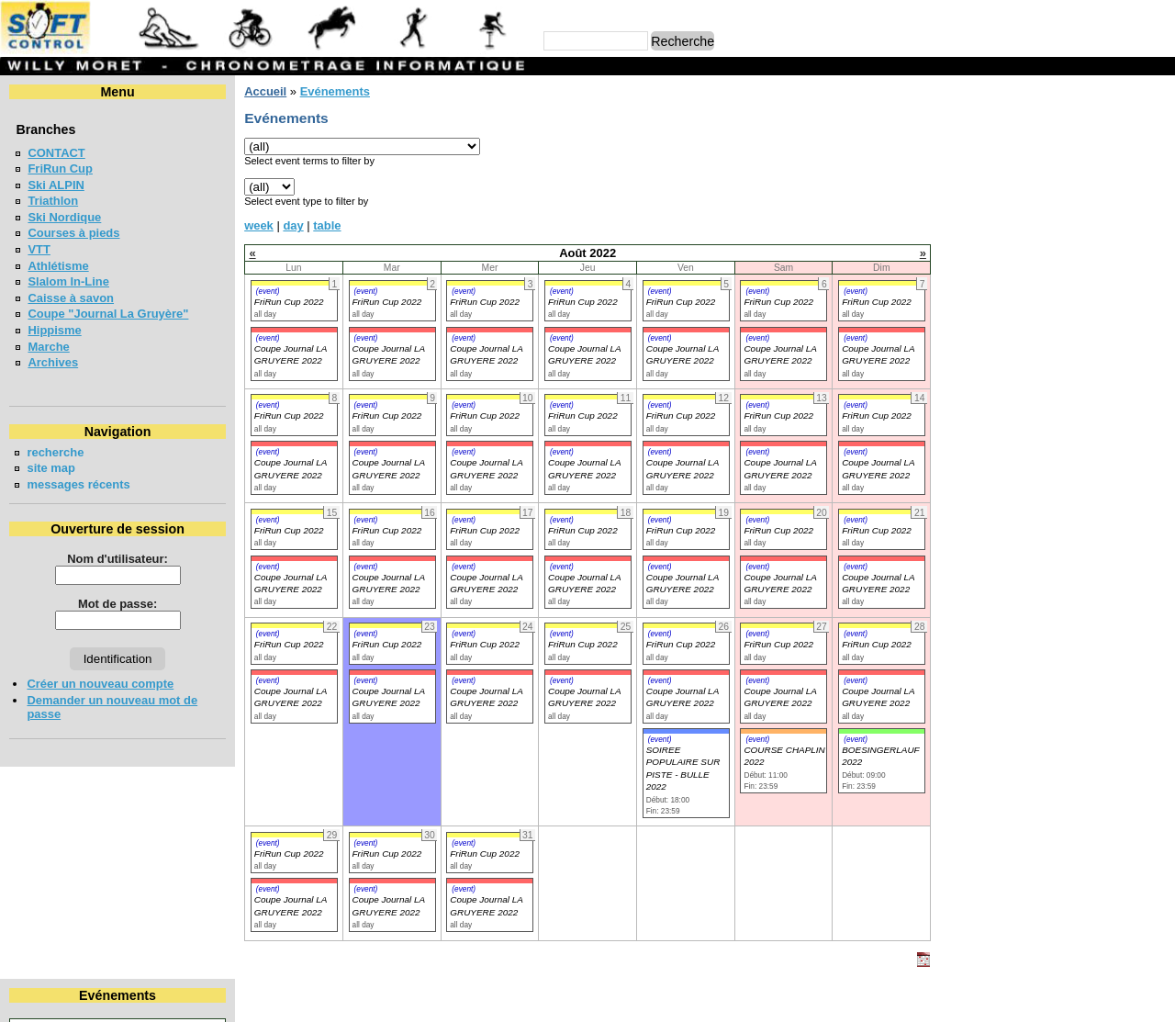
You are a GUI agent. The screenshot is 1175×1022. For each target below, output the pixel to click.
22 (971, 202)
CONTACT (56, 153)
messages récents (78, 484)
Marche (48, 347)
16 (1001, 186)
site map (51, 468)
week (259, 225)
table (327, 225)
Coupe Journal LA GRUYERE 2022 (290, 697)
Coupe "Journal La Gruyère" (108, 313)
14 (1156, 168)
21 (1156, 186)
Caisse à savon (71, 298)
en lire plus (1134, 363)
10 (1031, 168)
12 (1091, 168)
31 (1031, 219)
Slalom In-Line (68, 281)
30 (1001, 219)
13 (1125, 168)
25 (1061, 202)
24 (1031, 202)
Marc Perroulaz (676, 999)
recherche (55, 452)
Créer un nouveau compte (100, 684)
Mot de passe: (117, 604)
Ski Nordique (64, 217)
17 (1031, 186)
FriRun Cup (60, 168)
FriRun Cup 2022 (289, 302)
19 (1091, 186)
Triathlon (53, 201)
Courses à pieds (73, 233)
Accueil (265, 91)
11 (1061, 168)
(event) (268, 291)
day (293, 225)
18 (1061, 186)
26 (1091, 202)
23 (1001, 202)
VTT (39, 249)
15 (971, 186)
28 (1156, 202)
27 (1125, 202)
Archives (53, 362)
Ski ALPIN (56, 185)
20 (1125, 186)
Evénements (334, 91)
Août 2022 (1056, 122)
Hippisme (54, 330)
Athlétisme (58, 266)
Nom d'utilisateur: (117, 559)
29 (971, 219)
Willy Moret (552, 999)
